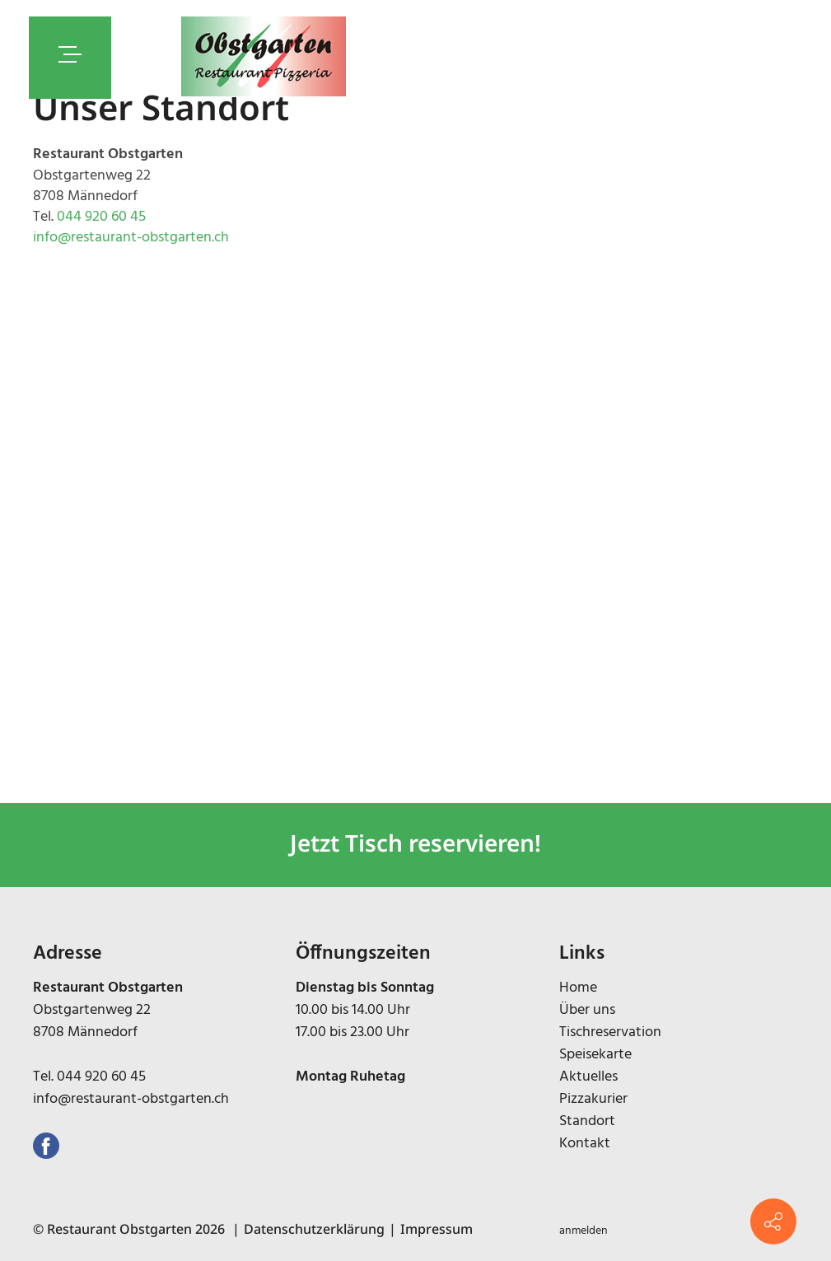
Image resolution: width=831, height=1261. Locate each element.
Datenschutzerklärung (314, 1229)
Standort (587, 1121)
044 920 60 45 (101, 217)
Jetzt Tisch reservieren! (415, 842)
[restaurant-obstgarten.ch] (263, 57)
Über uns (587, 1010)
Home (578, 988)
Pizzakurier (593, 1099)
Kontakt (584, 1144)
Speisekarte (595, 1055)
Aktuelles (588, 1077)
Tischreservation (610, 1032)
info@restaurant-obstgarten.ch (131, 238)
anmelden (583, 1230)
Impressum (436, 1229)
